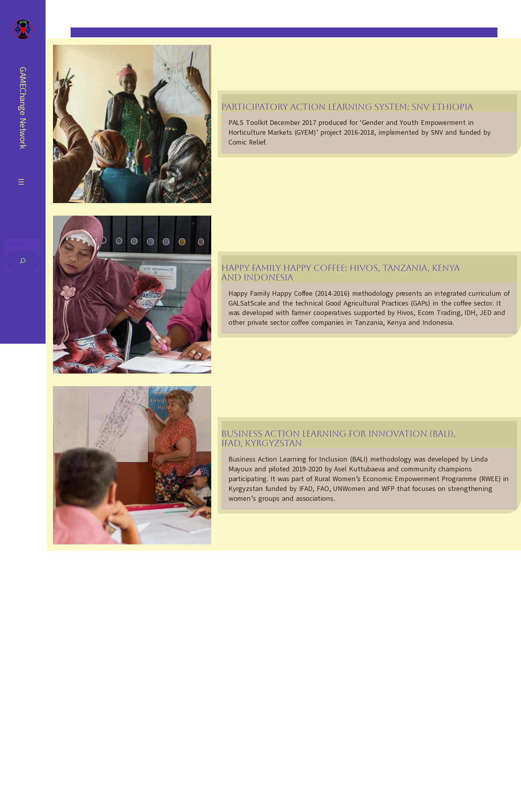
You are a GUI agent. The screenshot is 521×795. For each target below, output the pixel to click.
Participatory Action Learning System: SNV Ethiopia (347, 107)
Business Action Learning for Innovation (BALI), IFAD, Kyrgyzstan (338, 438)
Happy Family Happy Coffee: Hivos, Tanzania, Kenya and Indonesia (340, 272)
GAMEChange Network (23, 107)
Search (16, 244)
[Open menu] (21, 182)
